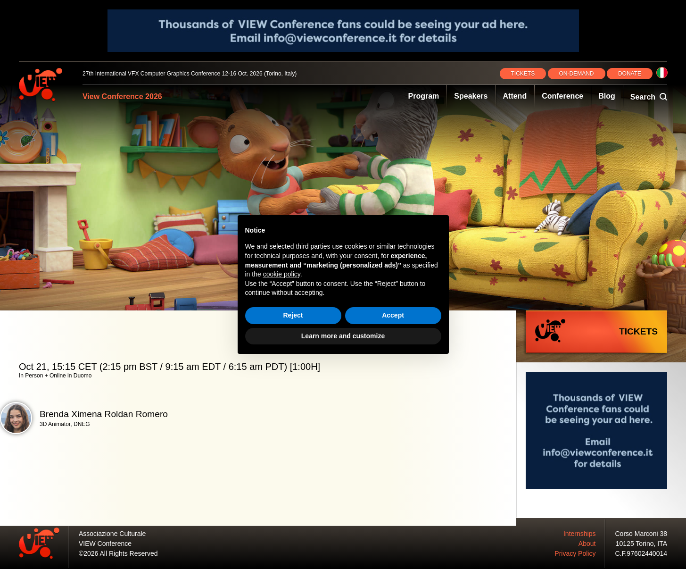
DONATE (629, 73)
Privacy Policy (574, 553)
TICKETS (523, 73)
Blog (606, 96)
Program (423, 96)
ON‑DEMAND (576, 73)
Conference (562, 96)
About (587, 543)
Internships (579, 533)
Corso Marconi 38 (641, 533)
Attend (515, 96)
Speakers (471, 96)
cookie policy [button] (281, 274)
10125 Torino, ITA (641, 543)
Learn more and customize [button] (343, 336)
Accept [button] (393, 315)
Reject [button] (293, 315)
